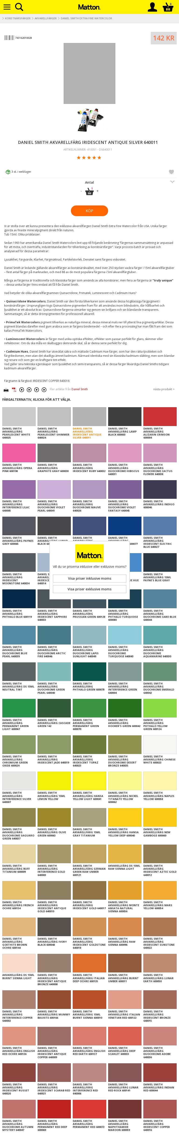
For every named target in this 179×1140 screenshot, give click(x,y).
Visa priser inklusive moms (89, 578)
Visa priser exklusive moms (89, 589)
